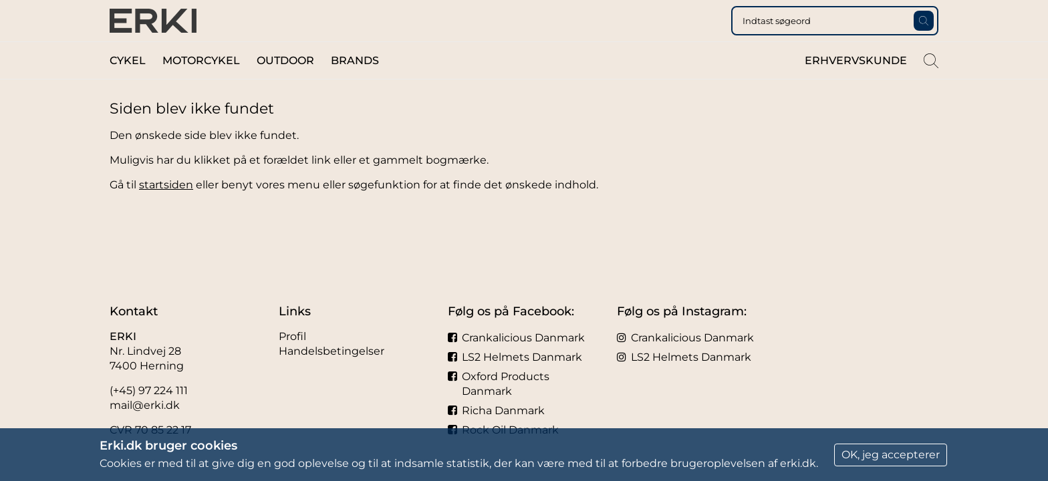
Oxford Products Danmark (498, 383)
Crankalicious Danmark (516, 337)
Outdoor (285, 85)
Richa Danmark (496, 410)
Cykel (128, 85)
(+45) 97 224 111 (149, 390)
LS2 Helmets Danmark (515, 357)
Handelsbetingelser (331, 351)
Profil (292, 336)
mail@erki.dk (145, 405)
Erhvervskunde (856, 85)
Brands (355, 85)
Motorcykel (201, 85)
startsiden (166, 210)
